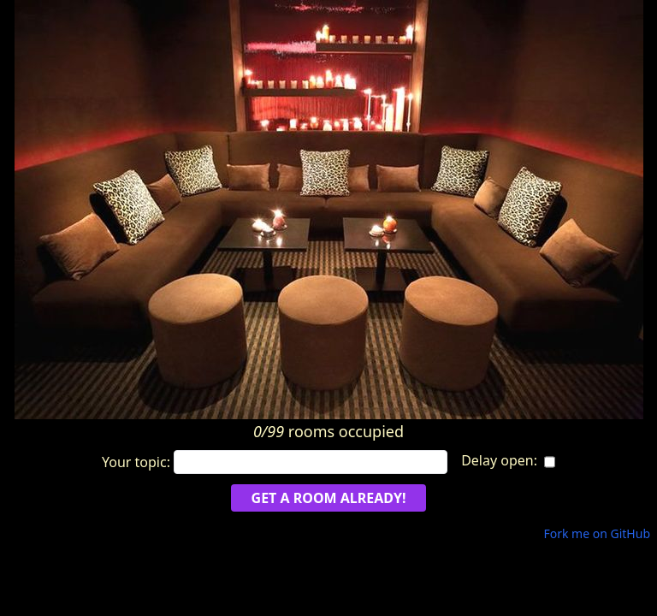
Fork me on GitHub (596, 533)
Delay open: (499, 460)
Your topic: (274, 462)
